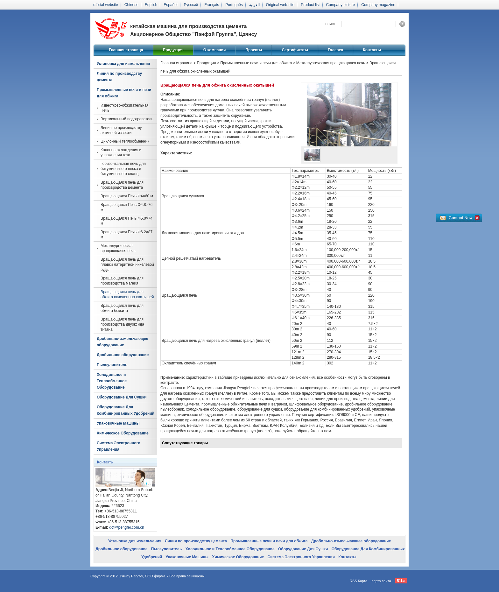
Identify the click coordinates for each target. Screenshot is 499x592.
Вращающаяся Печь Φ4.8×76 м (126, 207)
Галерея (335, 50)
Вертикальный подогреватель (127, 119)
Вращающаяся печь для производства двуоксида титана (122, 324)
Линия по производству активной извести (121, 130)
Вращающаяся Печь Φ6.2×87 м (126, 234)
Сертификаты (295, 50)
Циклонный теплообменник (125, 141)
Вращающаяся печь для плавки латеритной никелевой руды (127, 264)
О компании (214, 50)
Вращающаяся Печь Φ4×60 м (127, 196)
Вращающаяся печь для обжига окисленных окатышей (127, 294)
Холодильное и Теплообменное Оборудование (112, 381)
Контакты (372, 50)
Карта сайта (381, 581)
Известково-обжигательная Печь (125, 108)
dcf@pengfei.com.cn (126, 527)
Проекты (253, 50)
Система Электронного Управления (118, 446)
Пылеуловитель (112, 365)
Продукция (173, 50)
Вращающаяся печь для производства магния (122, 280)
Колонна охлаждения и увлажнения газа (121, 152)
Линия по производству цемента (119, 76)
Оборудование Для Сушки (121, 397)
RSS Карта (358, 581)
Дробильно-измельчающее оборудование (122, 341)
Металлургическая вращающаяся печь (118, 248)
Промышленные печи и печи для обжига (124, 93)
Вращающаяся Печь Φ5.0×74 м (126, 221)
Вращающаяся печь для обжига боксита (122, 308)
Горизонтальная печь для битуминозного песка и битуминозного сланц (123, 168)
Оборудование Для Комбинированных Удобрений (125, 410)
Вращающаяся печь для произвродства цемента (122, 185)
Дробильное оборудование (123, 355)
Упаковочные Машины (118, 423)
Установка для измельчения (123, 63)
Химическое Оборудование (123, 433)
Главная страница (126, 50)
